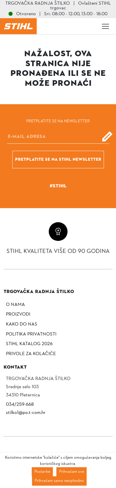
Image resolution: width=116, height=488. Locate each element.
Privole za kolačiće (31, 354)
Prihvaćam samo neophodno (59, 481)
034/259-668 (20, 404)
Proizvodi (18, 314)
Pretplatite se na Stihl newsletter (58, 159)
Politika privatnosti (31, 334)
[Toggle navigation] (105, 26)
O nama (15, 305)
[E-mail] (58, 136)
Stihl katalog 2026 (29, 344)
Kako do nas (21, 324)
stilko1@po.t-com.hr (26, 413)
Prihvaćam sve (71, 472)
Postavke (42, 472)
